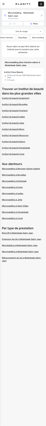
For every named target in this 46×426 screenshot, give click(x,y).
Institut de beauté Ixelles (13, 117)
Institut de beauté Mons (13, 129)
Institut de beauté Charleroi (15, 110)
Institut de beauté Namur (13, 141)
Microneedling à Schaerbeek (15, 212)
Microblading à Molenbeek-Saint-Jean (20, 245)
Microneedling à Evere (12, 187)
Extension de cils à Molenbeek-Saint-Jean (21, 239)
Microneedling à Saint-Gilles (15, 206)
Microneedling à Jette (12, 199)
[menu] (3, 3)
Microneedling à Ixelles (12, 193)
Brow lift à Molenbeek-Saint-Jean (17, 233)
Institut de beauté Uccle (13, 154)
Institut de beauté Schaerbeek (16, 148)
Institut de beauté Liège (13, 123)
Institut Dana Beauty (13, 72)
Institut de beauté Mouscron (15, 135)
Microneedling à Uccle (12, 218)
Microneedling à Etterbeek (14, 181)
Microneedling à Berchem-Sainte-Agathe (21, 168)
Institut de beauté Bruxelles (15, 104)
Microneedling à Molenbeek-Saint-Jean (20, 251)
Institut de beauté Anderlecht (15, 98)
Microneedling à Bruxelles (14, 175)
